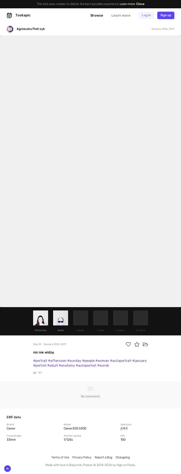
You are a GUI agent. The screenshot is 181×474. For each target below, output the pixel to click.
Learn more (127, 4)
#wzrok (103, 365)
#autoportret (86, 365)
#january (139, 361)
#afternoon (57, 361)
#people (88, 361)
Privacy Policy (81, 457)
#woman (102, 361)
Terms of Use (60, 457)
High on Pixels (126, 465)
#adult (52, 365)
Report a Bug (103, 457)
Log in (146, 15)
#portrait (40, 361)
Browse (97, 15)
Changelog (123, 457)
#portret (39, 365)
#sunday (74, 361)
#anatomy (67, 365)
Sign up (165, 15)
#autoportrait (120, 361)
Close (140, 4)
